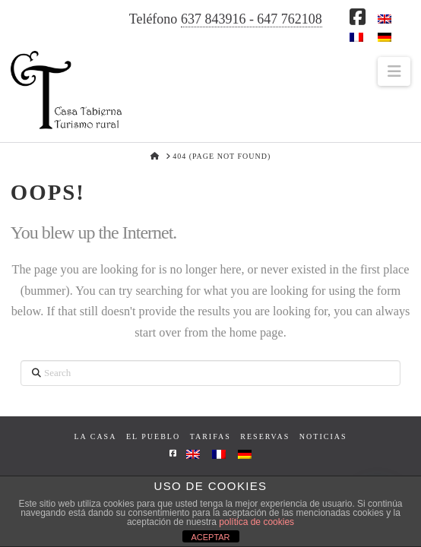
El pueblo (153, 436)
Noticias (323, 436)
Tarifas (210, 436)
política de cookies (256, 522)
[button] (394, 71)
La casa (95, 436)
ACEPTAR (210, 537)
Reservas (265, 436)
